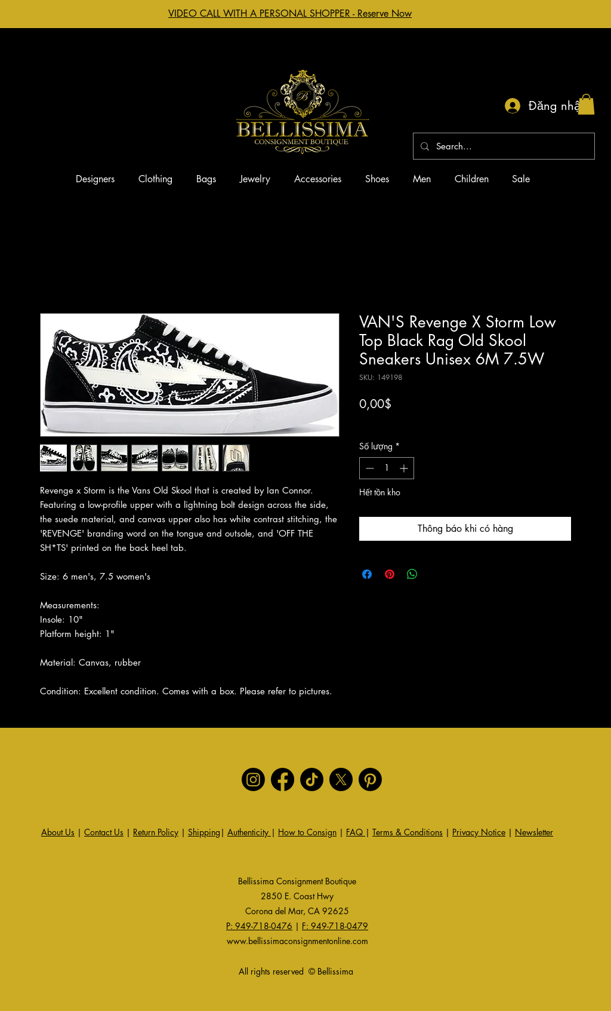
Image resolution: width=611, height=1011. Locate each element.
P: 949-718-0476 (259, 926)
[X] (341, 779)
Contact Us (104, 832)
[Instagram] (253, 779)
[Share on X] (435, 574)
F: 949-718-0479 (335, 926)
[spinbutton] (386, 468)
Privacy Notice (478, 832)
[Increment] (404, 468)
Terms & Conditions (407, 832)
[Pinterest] (370, 779)
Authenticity (249, 832)
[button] (586, 104)
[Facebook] (282, 779)
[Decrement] (368, 468)
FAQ (355, 832)
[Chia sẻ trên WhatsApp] (412, 574)
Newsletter (534, 832)
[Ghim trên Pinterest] (389, 574)
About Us (58, 832)
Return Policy (155, 832)
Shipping (204, 832)
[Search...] (502, 146)
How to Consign (307, 832)
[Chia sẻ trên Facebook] (367, 574)
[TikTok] (311, 779)
